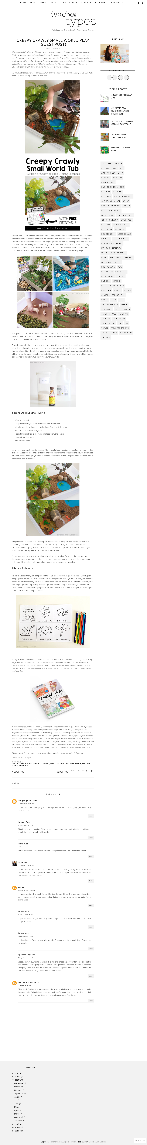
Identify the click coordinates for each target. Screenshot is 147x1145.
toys (119, 323)
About (33, 3)
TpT (126, 323)
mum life (121, 253)
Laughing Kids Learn (27, 801)
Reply (91, 816)
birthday (105, 192)
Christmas (106, 201)
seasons (105, 295)
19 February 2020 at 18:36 (26, 865)
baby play (16, 764)
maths (119, 243)
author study (108, 173)
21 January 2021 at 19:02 (25, 915)
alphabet (106, 168)
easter (126, 206)
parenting (106, 262)
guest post (35, 764)
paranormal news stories (32, 875)
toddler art (118, 319)
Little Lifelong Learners (44, 662)
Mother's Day (108, 253)
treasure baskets (120, 328)
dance (126, 201)
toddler (105, 319)
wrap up (105, 337)
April (16, 1110)
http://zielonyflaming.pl (28, 918)
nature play (116, 257)
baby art (105, 178)
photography (108, 267)
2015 (17, 1127)
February (18, 1117)
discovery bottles (111, 206)
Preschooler (70, 3)
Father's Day (107, 215)
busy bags (127, 196)
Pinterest (64, 668)
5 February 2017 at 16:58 (25, 825)
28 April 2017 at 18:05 (24, 847)
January (17, 1121)
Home (23, 3)
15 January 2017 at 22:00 (26, 803)
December (19, 1083)
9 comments (17, 762)
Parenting (101, 3)
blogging (106, 196)
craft (117, 201)
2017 (17, 1080)
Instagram (52, 668)
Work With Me (119, 3)
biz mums (117, 192)
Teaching (86, 3)
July (16, 1100)
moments (117, 248)
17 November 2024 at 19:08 (26, 985)
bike (122, 187)
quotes (120, 276)
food (130, 215)
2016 (17, 1124)
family (117, 210)
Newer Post (19, 772)
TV (102, 333)
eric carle (106, 210)
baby (120, 173)
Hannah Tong (24, 822)
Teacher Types (56, 1142)
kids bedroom (108, 234)
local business (120, 239)
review (78, 764)
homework (106, 229)
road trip (106, 290)
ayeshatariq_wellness (28, 982)
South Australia (109, 304)
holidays (105, 225)
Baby (43, 3)
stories (126, 309)
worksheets (126, 333)
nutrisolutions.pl (24, 940)
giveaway (114, 220)
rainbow (105, 281)
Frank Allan (23, 844)
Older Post (63, 772)
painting (128, 257)
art (122, 168)
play (52, 764)
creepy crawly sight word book (67, 576)
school (117, 290)
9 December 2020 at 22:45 (26, 890)
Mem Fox (105, 248)
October (18, 1090)
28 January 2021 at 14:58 (25, 936)
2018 (17, 1076)
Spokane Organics (59, 968)
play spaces (107, 272)
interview (120, 229)
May (16, 1107)
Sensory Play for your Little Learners (27, 665)
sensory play (118, 295)
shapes (104, 300)
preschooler (61, 764)
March (17, 1114)
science (127, 290)
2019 (17, 1073)
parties (117, 262)
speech (124, 304)
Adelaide (117, 163)
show (113, 300)
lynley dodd (107, 243)
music (104, 257)
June (16, 1104)
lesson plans (124, 234)
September (19, 1093)
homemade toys (121, 225)
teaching (123, 314)
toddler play (23, 766)
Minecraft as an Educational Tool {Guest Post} (120, 111)
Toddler (54, 3)
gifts (104, 220)
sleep (121, 300)
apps (115, 168)
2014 (17, 1131)
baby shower (108, 182)
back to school (109, 187)
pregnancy (121, 272)
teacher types (108, 314)
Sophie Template (70, 1142)
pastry (21, 887)
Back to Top (140, 1140)
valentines (111, 333)
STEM (117, 309)
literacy (45, 764)
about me (106, 163)
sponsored (106, 309)
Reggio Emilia (108, 286)
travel (104, 328)
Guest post (71, 995)
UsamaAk (22, 862)
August (17, 1097)
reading (71, 764)
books (117, 196)
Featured (25, 764)
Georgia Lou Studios (97, 1142)
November (19, 1087)
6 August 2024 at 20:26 (25, 958)
